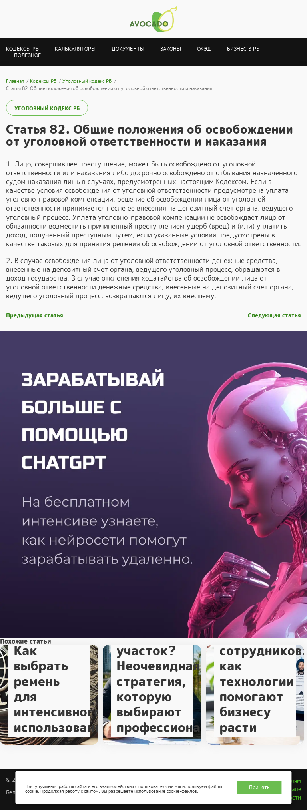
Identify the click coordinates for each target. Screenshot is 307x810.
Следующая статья (274, 315)
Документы (128, 49)
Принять (259, 787)
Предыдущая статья (34, 315)
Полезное (27, 55)
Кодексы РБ (22, 49)
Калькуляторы (75, 49)
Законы (170, 49)
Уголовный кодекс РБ (47, 108)
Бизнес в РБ (243, 49)
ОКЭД (204, 49)
